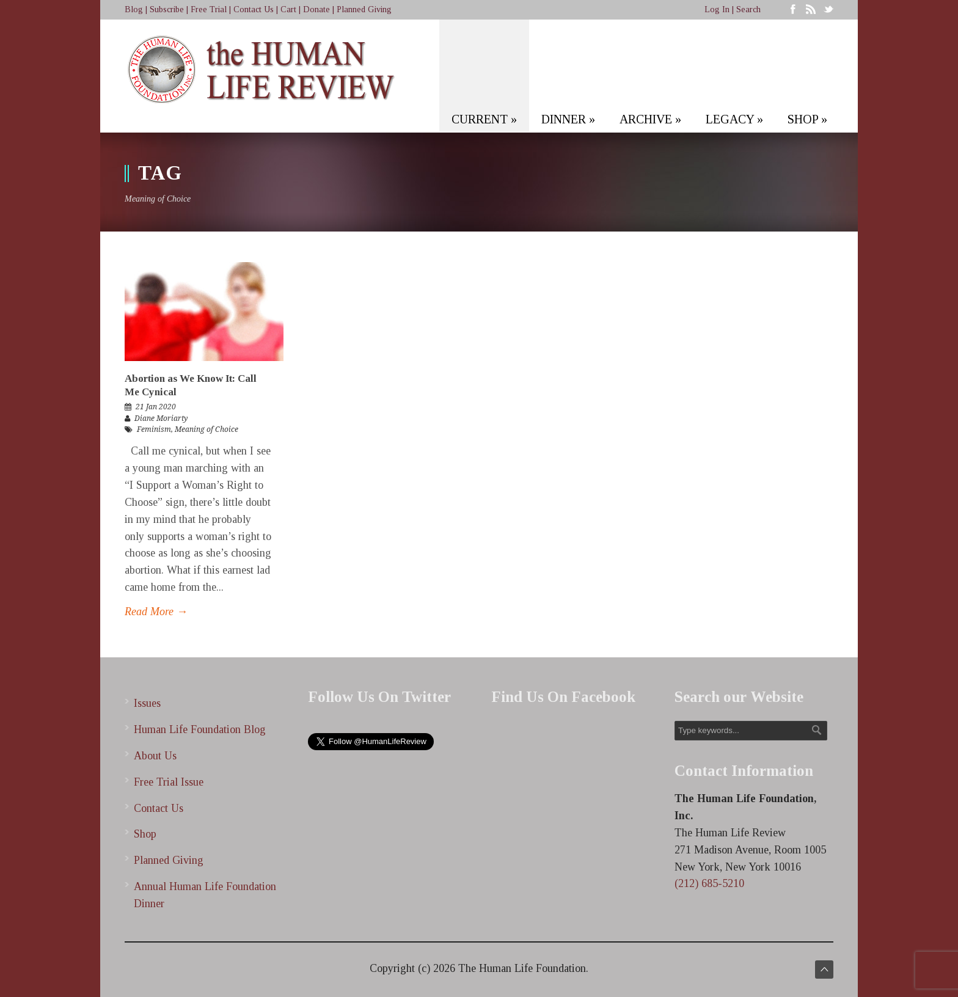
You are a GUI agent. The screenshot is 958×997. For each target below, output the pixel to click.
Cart (288, 9)
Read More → (156, 611)
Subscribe (167, 9)
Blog (134, 9)
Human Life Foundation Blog (200, 729)
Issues (147, 703)
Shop (145, 834)
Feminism (154, 429)
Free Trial (209, 9)
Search (748, 9)
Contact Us (253, 9)
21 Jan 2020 (156, 407)
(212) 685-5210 (709, 883)
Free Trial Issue (168, 782)
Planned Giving (364, 9)
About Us (155, 756)
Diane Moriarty (161, 418)
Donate (316, 9)
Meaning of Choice (206, 429)
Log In (716, 9)
